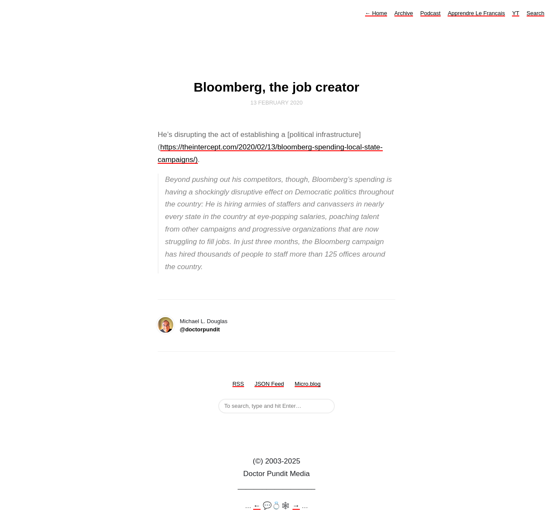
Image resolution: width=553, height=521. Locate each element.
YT (515, 13)
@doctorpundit (200, 329)
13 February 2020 (277, 102)
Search (535, 13)
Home (376, 13)
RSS (238, 384)
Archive (403, 13)
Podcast (430, 13)
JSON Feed (269, 384)
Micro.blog (308, 384)
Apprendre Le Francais (476, 13)
